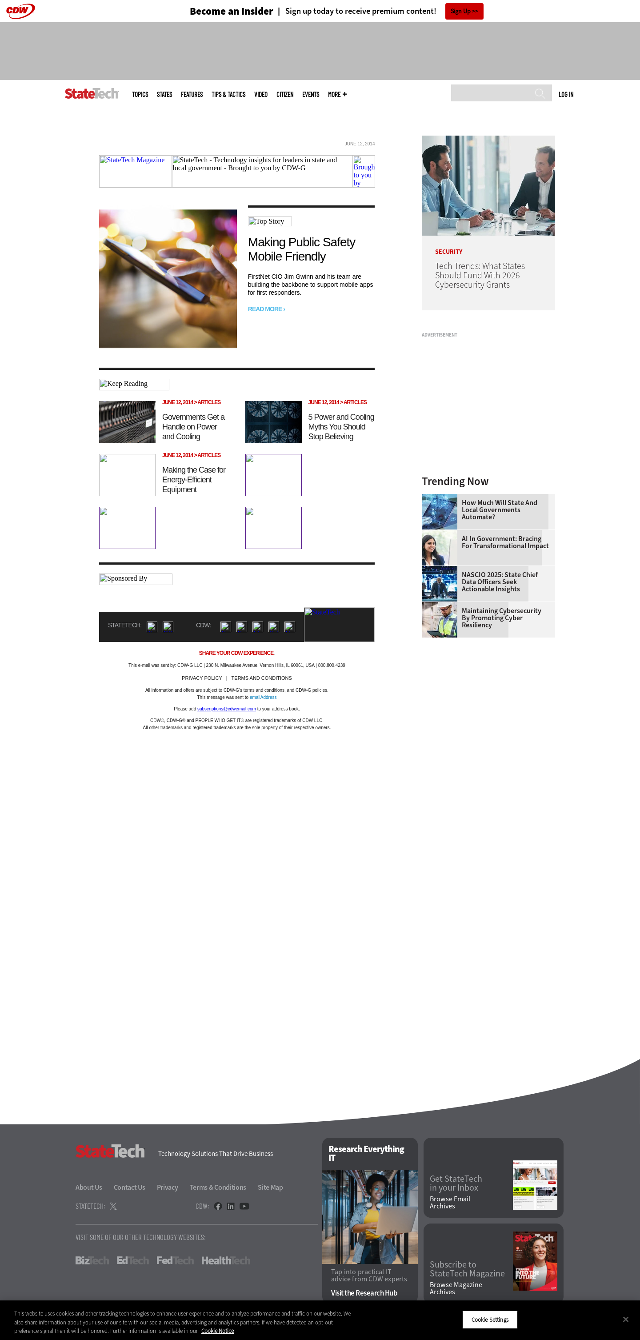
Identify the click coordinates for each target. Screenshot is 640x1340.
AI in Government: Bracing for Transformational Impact (505, 542)
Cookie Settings (490, 1319)
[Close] (626, 1319)
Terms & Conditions (218, 1187)
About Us (89, 1187)
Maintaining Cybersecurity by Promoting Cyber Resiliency (501, 618)
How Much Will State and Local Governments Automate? (499, 510)
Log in (566, 94)
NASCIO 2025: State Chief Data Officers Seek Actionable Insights (500, 582)
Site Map (270, 1187)
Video (261, 94)
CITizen (284, 94)
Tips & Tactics (228, 94)
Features (192, 94)
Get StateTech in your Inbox (456, 1183)
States (164, 94)
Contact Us (129, 1187)
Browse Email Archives (450, 1203)
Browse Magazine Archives (456, 1288)
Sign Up (461, 11)
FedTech (175, 1260)
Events (310, 94)
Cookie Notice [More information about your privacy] (217, 1331)
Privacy (167, 1187)
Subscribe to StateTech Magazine (467, 1269)
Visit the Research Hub (364, 1293)
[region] (320, 1320)
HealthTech (226, 1260)
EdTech (133, 1260)
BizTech (92, 1260)
